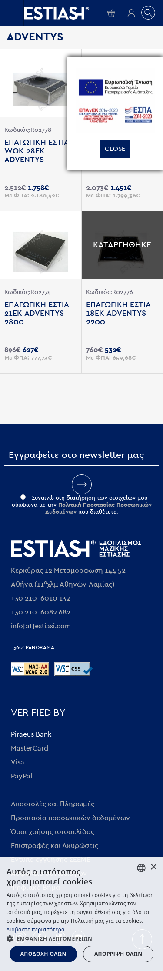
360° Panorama (33, 647)
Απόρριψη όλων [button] (118, 954)
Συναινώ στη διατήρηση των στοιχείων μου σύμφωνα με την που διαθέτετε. (82, 505)
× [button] (153, 867)
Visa (17, 762)
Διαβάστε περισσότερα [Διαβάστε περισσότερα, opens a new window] (36, 929)
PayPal (21, 776)
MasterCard (29, 748)
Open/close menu (11, 13)
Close (115, 149)
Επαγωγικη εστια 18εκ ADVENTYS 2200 (118, 313)
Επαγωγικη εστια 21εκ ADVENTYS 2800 (36, 313)
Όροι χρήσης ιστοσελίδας (52, 831)
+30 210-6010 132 (40, 598)
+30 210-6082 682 (40, 612)
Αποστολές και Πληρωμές (52, 804)
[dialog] (81, 914)
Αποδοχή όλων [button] (43, 954)
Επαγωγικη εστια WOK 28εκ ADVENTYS (36, 151)
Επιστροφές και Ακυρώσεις (54, 845)
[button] (81, 938)
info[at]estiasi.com (41, 626)
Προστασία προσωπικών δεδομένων (70, 817)
